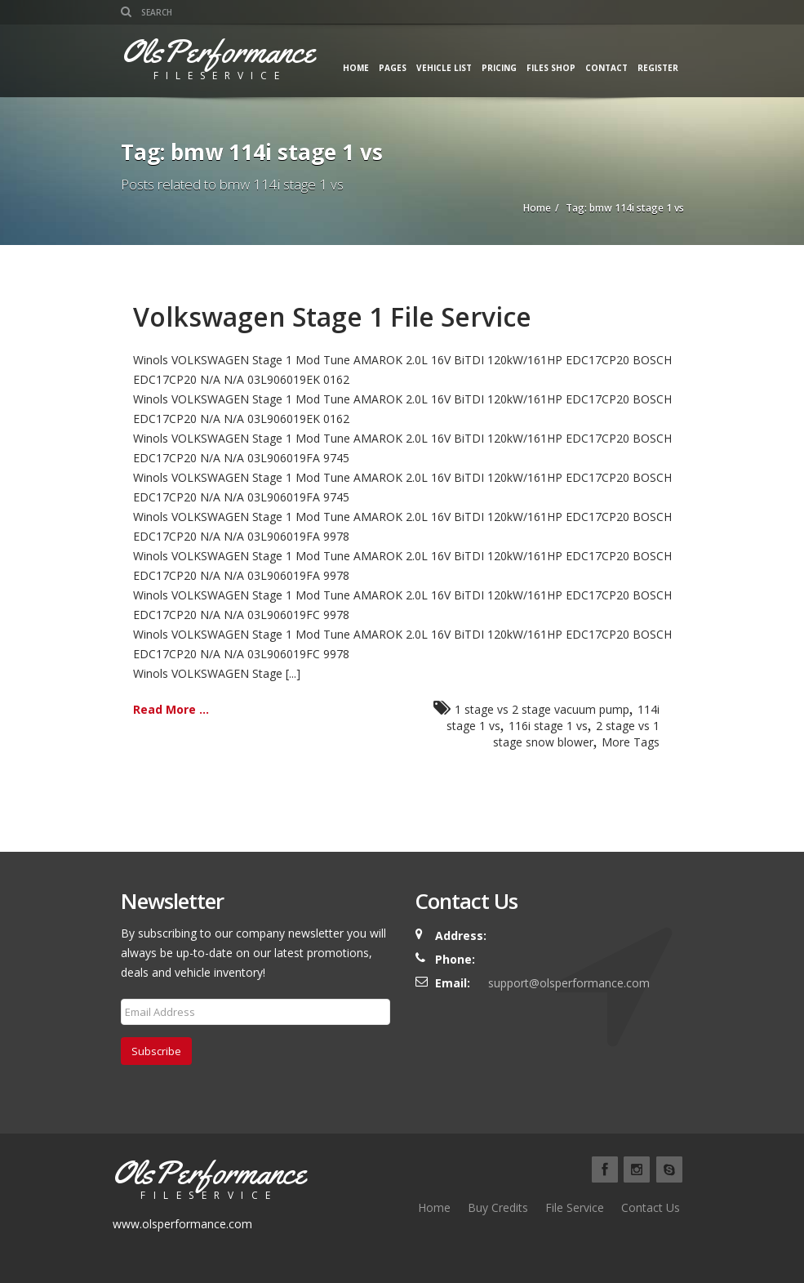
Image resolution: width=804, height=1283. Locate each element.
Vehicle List (444, 68)
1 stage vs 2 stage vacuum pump (542, 709)
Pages (392, 68)
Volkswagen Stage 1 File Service (332, 316)
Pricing (499, 68)
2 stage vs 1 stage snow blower (576, 734)
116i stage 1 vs (548, 725)
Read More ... (171, 709)
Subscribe (156, 1051)
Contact (606, 68)
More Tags (631, 742)
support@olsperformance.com (569, 983)
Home (356, 68)
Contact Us (650, 1207)
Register (657, 68)
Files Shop (550, 68)
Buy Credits (498, 1207)
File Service (574, 1207)
